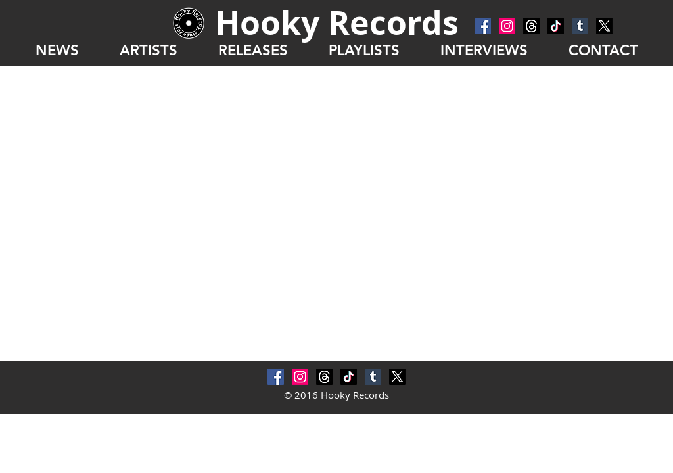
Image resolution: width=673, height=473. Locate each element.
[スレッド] (531, 26)
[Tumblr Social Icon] (580, 26)
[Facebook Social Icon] (483, 26)
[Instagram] (507, 26)
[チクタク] (555, 26)
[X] (604, 26)
